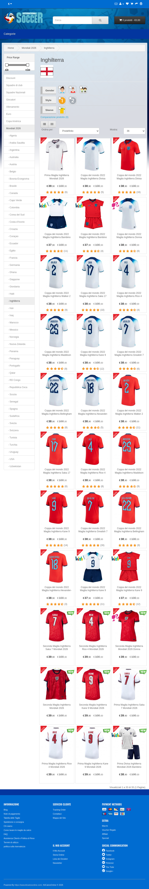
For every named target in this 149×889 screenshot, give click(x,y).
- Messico (12, 329)
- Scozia (11, 394)
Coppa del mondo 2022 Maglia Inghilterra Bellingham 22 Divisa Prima (57, 413)
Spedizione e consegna (14, 822)
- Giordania (13, 286)
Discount (10, 78)
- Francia (11, 257)
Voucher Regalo (109, 830)
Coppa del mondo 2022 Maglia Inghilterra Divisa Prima (93, 178)
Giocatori (11, 99)
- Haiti (10, 293)
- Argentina (12, 150)
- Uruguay (12, 452)
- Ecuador (12, 243)
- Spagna (12, 408)
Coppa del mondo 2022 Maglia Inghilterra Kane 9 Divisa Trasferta (57, 531)
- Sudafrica (12, 416)
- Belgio (11, 171)
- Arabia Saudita (15, 142)
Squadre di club (14, 85)
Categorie (10, 33)
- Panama (12, 351)
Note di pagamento (12, 814)
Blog (6, 810)
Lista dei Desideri (60, 859)
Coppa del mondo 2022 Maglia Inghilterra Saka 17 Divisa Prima (92, 296)
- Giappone (13, 279)
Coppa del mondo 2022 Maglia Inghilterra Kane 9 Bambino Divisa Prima (93, 590)
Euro (8, 114)
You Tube (110, 867)
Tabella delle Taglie (12, 818)
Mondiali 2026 (29, 48)
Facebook (110, 851)
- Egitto (11, 250)
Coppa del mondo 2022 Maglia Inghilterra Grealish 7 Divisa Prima (129, 355)
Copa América (13, 121)
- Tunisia (11, 437)
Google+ (109, 871)
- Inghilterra (13, 301)
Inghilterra (49, 48)
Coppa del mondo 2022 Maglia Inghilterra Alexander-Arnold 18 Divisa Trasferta (57, 590)
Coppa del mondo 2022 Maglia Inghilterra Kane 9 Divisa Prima (93, 355)
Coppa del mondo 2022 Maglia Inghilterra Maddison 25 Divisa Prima (56, 355)
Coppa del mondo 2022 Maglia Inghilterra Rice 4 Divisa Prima (129, 296)
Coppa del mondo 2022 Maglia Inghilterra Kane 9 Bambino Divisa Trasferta (129, 590)
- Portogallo (13, 365)
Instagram (110, 859)
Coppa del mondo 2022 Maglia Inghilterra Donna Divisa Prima (129, 237)
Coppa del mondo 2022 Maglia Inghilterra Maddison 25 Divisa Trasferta (129, 472)
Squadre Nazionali (15, 92)
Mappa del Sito (59, 818)
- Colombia (12, 207)
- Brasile (11, 186)
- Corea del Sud (15, 214)
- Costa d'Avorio (15, 222)
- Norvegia (12, 337)
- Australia (12, 157)
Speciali (105, 838)
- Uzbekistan (13, 466)
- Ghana (11, 272)
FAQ (6, 834)
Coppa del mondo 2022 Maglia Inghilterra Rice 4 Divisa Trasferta (92, 472)
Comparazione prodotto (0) (54, 117)
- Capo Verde (14, 200)
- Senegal (12, 401)
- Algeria (11, 135)
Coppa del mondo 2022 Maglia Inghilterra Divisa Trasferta (129, 178)
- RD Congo (13, 380)
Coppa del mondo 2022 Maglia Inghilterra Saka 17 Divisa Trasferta (56, 472)
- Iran (10, 308)
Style (48, 100)
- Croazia (12, 229)
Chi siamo (8, 826)
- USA (10, 459)
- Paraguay (13, 358)
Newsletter (57, 863)
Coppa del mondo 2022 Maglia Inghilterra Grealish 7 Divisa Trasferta (92, 531)
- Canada (12, 193)
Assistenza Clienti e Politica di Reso (19, 838)
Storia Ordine (58, 855)
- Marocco (12, 322)
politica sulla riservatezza (14, 846)
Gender (49, 90)
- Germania (13, 265)
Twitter (109, 855)
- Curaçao (12, 236)
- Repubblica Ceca (16, 387)
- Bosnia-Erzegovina (17, 178)
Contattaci (57, 814)
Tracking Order (59, 810)
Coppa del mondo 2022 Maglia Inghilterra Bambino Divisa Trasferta (93, 237)
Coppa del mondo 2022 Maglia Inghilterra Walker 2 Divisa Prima (56, 296)
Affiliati (105, 834)
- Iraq (10, 315)
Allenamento (12, 107)
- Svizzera (12, 430)
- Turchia (11, 444)
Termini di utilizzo (11, 842)
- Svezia (11, 423)
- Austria (11, 164)
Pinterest (109, 863)
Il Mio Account (59, 851)
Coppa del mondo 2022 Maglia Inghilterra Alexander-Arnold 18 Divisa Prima (93, 413)
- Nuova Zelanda (15, 344)
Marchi (105, 826)
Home (11, 48)
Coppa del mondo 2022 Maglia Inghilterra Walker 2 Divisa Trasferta (129, 413)
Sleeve (49, 110)
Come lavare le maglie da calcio (17, 830)
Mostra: (114, 129)
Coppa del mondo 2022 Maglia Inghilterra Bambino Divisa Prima (57, 237)
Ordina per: (47, 129)
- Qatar (10, 373)
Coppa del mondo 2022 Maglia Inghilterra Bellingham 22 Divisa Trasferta (129, 531)
